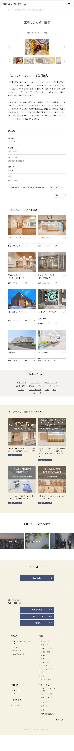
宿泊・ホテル (35, 396)
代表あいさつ (16, 706)
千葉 (26, 260)
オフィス (41, 400)
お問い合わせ (37, 593)
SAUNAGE (36, 407)
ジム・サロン (53, 400)
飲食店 (31, 400)
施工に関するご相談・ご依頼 (50, 705)
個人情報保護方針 (47, 730)
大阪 (55, 337)
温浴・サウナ (21, 396)
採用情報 (37, 638)
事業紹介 (14, 651)
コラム (43, 726)
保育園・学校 (20, 400)
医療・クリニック (33, 33)
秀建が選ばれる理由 (18, 670)
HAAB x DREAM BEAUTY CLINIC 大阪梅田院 (47, 329)
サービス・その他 (35, 403)
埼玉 (55, 297)
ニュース (44, 718)
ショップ (21, 403)
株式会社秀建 (37, 625)
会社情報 (14, 701)
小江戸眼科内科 (44, 368)
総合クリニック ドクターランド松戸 (16, 290)
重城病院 (11, 368)
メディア (44, 722)
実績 (56, 209)
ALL (37, 393)
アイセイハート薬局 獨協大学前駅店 (46, 290)
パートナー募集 (47, 710)
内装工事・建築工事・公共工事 (21, 658)
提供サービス (16, 667)
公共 (47, 403)
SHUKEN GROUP (37, 632)
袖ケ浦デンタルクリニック (19, 328)
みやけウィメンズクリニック (19, 253)
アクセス (15, 710)
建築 (26, 334)
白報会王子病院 (44, 253)
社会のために (16, 715)
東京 (45, 33)
